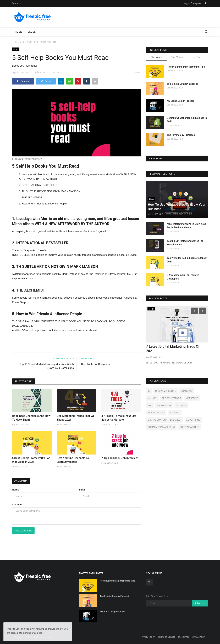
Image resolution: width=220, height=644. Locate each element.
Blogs (22, 41)
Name (15, 489)
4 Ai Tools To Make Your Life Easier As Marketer (118, 417)
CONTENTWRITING (189, 427)
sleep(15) (152, 398)
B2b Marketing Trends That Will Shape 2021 (76, 417)
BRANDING (186, 390)
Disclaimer (183, 636)
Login (186, 3)
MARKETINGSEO (156, 412)
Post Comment (23, 530)
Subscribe (199, 603)
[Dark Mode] (206, 3)
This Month (177, 57)
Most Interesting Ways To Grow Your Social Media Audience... (186, 226)
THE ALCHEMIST (32, 197)
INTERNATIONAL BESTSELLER (40, 184)
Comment (18, 504)
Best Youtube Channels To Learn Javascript (73, 459)
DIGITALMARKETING (165, 390)
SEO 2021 (181, 405)
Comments (21, 481)
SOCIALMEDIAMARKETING (161, 427)
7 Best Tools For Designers (94, 364)
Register (197, 3)
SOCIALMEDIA (164, 405)
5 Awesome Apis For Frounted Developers (183, 277)
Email (82, 489)
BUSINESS (174, 412)
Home (18, 31)
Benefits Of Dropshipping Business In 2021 (187, 120)
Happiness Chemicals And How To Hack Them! (31, 417)
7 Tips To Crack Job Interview (119, 458)
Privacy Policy (148, 636)
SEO (150, 405)
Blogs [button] (32, 31)
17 (149, 390)
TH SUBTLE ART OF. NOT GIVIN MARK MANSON (51, 191)
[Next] (203, 311)
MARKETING (192, 398)
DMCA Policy (198, 636)
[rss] (149, 582)
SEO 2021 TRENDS (171, 398)
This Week (156, 57)
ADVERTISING (193, 419)
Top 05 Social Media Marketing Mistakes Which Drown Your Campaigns (46, 366)
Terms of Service (166, 636)
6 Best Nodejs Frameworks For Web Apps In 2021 (31, 459)
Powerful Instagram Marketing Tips (186, 66)
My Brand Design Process (180, 100)
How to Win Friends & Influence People (44, 203)
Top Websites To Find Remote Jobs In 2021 (187, 260)
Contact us (17, 3)
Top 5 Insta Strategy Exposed (182, 83)
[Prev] (194, 311)
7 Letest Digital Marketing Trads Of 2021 (173, 348)
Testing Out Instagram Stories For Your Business (185, 243)
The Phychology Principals (181, 135)
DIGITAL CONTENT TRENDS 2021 (165, 419)
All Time (198, 57)
